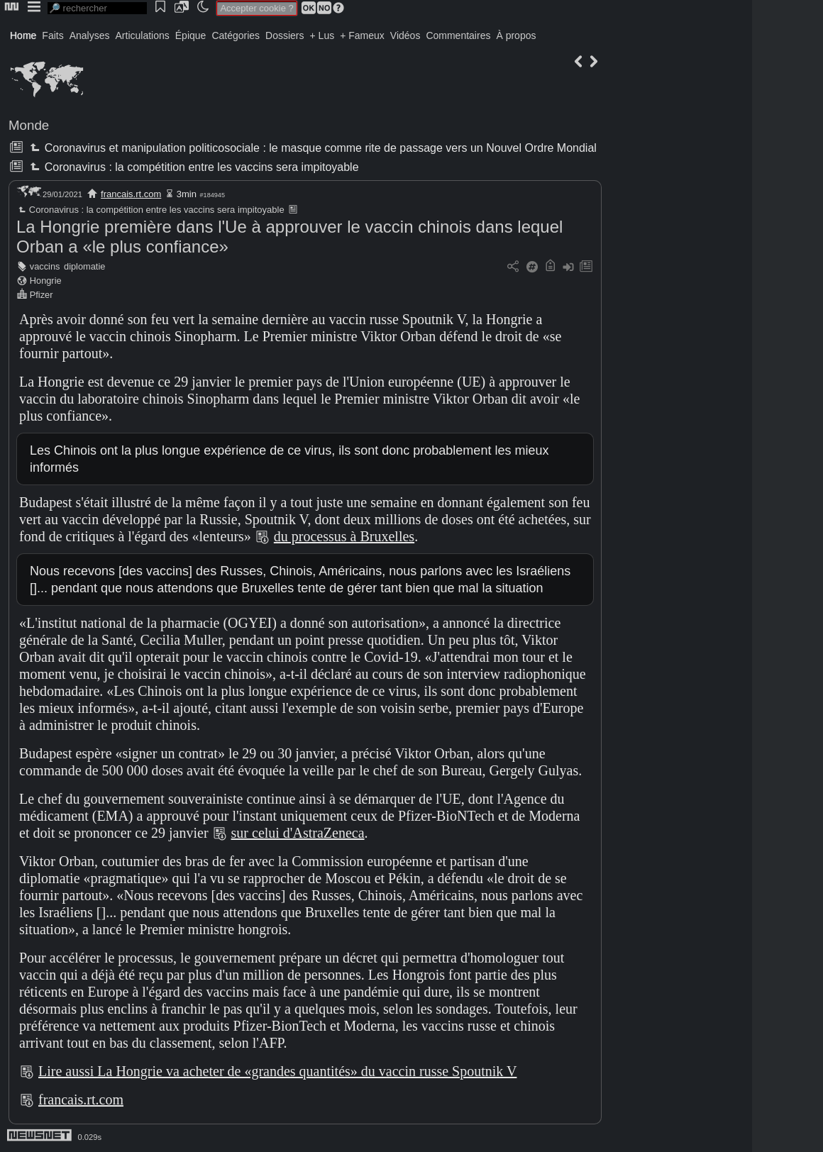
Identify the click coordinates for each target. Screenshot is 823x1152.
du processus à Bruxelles (344, 536)
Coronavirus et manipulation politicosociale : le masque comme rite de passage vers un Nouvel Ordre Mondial (311, 148)
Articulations (143, 35)
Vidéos (405, 35)
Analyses (90, 35)
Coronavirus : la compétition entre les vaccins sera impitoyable (192, 167)
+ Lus (322, 35)
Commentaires (458, 35)
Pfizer (41, 294)
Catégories (235, 35)
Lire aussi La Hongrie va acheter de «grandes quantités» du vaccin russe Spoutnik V (277, 1071)
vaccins (45, 266)
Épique (190, 35)
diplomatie (84, 266)
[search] (97, 8)
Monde (29, 125)
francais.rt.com (131, 194)
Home (23, 35)
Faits (52, 35)
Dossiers (284, 35)
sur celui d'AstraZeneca (298, 833)
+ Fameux (362, 35)
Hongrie (46, 280)
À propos (516, 35)
